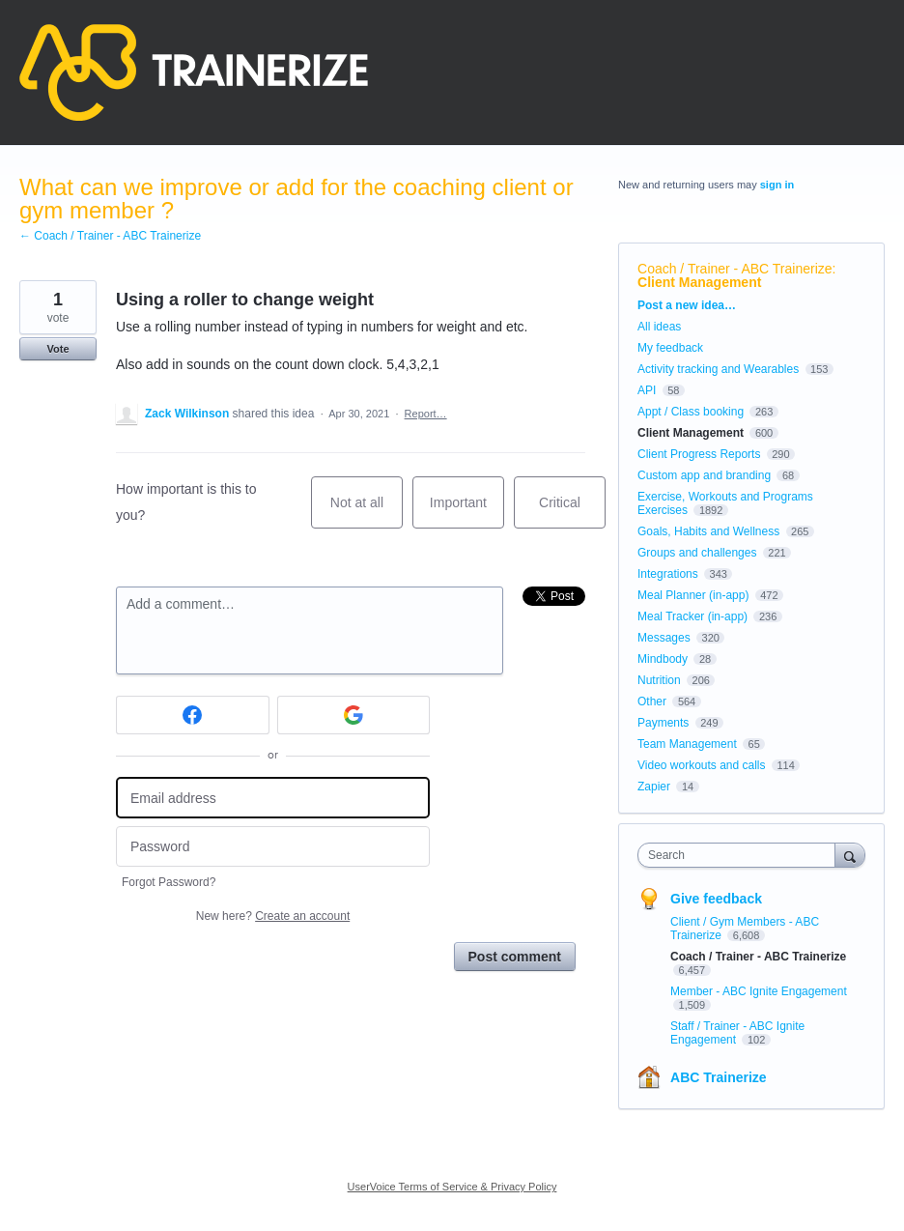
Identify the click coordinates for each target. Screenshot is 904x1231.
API (646, 390)
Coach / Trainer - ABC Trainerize (735, 268)
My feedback (670, 348)
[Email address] (273, 797)
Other (651, 701)
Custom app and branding (704, 475)
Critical (572, 512)
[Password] (273, 847)
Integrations (667, 574)
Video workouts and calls (701, 765)
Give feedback (716, 898)
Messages (664, 637)
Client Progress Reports (698, 454)
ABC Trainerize (718, 1077)
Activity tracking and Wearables (718, 369)
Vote (57, 349)
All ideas (659, 326)
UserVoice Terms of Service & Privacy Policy (452, 1186)
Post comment (514, 956)
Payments (663, 723)
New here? (273, 916)
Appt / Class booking (690, 411)
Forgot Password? (168, 882)
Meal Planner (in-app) (693, 595)
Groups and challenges (696, 552)
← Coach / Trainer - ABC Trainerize (110, 236)
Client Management (699, 282)
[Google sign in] (354, 715)
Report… (426, 413)
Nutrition (659, 680)
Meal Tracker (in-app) (692, 616)
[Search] (849, 855)
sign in (777, 184)
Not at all (366, 512)
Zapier (653, 786)
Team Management (687, 744)
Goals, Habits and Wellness (708, 531)
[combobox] (740, 855)
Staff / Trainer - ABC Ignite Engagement (737, 1032)
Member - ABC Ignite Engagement (758, 991)
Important (467, 512)
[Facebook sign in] (192, 715)
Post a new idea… (686, 305)
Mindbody (662, 659)
